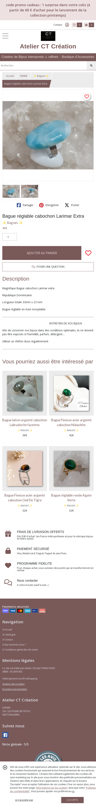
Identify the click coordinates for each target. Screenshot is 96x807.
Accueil (10, 76)
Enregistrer (49, 205)
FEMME (23, 76)
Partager (25, 205)
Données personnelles (14, 689)
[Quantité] (9, 237)
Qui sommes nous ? (14, 644)
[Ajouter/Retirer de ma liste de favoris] (88, 253)
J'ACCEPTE (72, 800)
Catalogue (9, 634)
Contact (58, 24)
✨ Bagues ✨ (41, 76)
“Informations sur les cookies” (51, 787)
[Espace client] (67, 25)
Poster (72, 205)
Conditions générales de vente (20, 649)
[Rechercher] (91, 65)
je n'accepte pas (24, 800)
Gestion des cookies (13, 684)
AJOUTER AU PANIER (42, 253)
